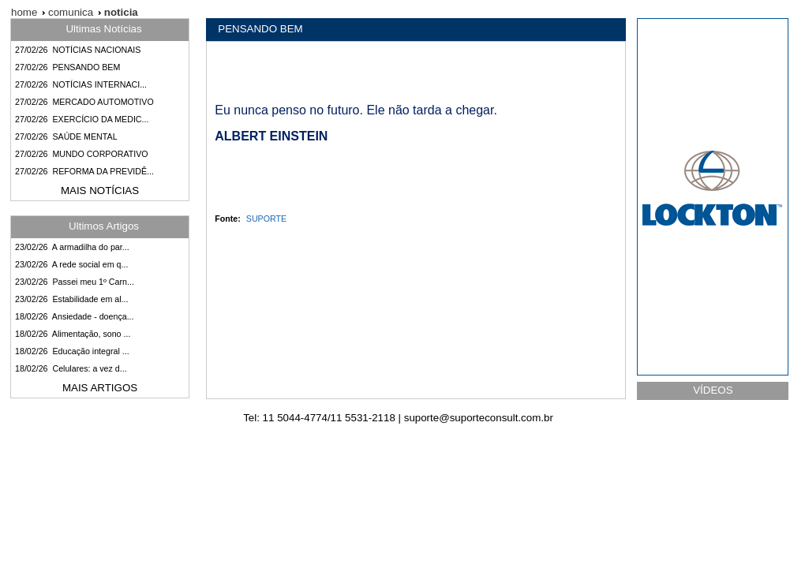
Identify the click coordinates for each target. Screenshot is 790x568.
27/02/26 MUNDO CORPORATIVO (81, 154)
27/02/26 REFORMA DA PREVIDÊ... (84, 171)
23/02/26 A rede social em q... (71, 264)
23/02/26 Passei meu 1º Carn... (74, 281)
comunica (69, 12)
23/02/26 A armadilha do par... (72, 247)
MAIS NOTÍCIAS (100, 190)
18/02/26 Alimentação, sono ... (72, 333)
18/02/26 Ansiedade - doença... (74, 316)
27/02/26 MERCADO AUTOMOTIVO (84, 101)
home (24, 12)
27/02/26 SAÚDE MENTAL (66, 136)
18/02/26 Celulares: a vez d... (71, 368)
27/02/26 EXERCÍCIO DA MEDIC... (81, 119)
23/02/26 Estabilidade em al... (71, 299)
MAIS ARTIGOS (99, 388)
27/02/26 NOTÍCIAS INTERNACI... (81, 84)
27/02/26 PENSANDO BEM (67, 67)
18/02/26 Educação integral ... (72, 351)
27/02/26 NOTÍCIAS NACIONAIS (77, 49)
